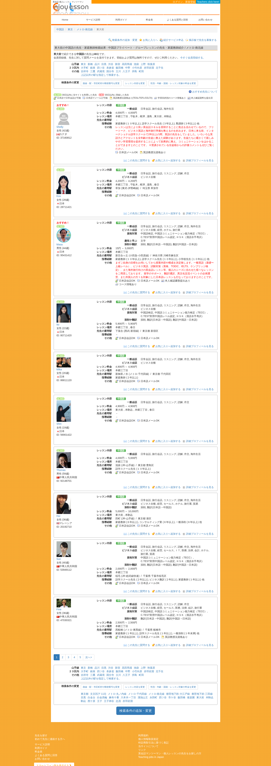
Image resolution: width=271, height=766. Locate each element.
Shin (59, 424)
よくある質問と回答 (177, 19)
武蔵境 (101, 71)
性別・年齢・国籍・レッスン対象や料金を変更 (173, 83)
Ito (58, 324)
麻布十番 (114, 697)
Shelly (60, 126)
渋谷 (110, 64)
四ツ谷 (101, 67)
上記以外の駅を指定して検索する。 (101, 74)
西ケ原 (91, 701)
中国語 (60, 29)
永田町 (153, 697)
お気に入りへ (150, 40)
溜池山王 (143, 697)
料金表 (149, 19)
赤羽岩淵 (149, 67)
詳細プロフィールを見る (200, 160)
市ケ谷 (172, 697)
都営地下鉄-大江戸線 (178, 693)
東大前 (200, 697)
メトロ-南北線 (85, 29)
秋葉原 (151, 64)
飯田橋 (119, 67)
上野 (143, 64)
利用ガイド (121, 19)
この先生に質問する (138, 160)
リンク (142, 749)
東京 (70, 29)
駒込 (83, 701)
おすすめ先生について (205, 91)
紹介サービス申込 (173, 40)
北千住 (159, 67)
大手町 (84, 67)
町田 (141, 71)
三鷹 (92, 71)
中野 (127, 67)
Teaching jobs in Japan (151, 757)
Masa (60, 244)
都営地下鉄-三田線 (202, 693)
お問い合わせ (205, 19)
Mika (59, 369)
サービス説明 (93, 19)
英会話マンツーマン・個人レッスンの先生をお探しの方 (169, 753)
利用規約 (143, 735)
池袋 (136, 64)
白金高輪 (102, 697)
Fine (59, 609)
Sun (59, 559)
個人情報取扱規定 (148, 739)
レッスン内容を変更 (135, 83)
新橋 (90, 64)
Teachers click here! (208, 1)
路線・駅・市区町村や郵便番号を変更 (101, 83)
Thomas (61, 470)
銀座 (92, 67)
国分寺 (110, 71)
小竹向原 (137, 67)
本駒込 (209, 697)
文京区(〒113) (98, 693)
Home (65, 19)
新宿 (117, 64)
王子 (99, 701)
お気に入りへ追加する (168, 160)
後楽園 (191, 697)
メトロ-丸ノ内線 (117, 693)
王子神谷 (109, 701)
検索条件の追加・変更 (124, 40)
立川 (118, 71)
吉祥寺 (84, 71)
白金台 (91, 697)
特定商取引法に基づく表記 (153, 742)
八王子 (126, 71)
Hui (58, 516)
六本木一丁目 (128, 697)
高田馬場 (127, 64)
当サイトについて (148, 746)
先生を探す (41, 735)
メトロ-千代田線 (137, 693)
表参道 (110, 67)
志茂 (118, 701)
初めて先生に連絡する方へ (50, 739)
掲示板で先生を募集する (203, 40)
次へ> (88, 657)
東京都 (84, 693)
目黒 (103, 64)
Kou (59, 196)
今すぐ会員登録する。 (192, 57)
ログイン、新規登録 (184, 1)
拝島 (134, 71)
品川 (97, 64)
